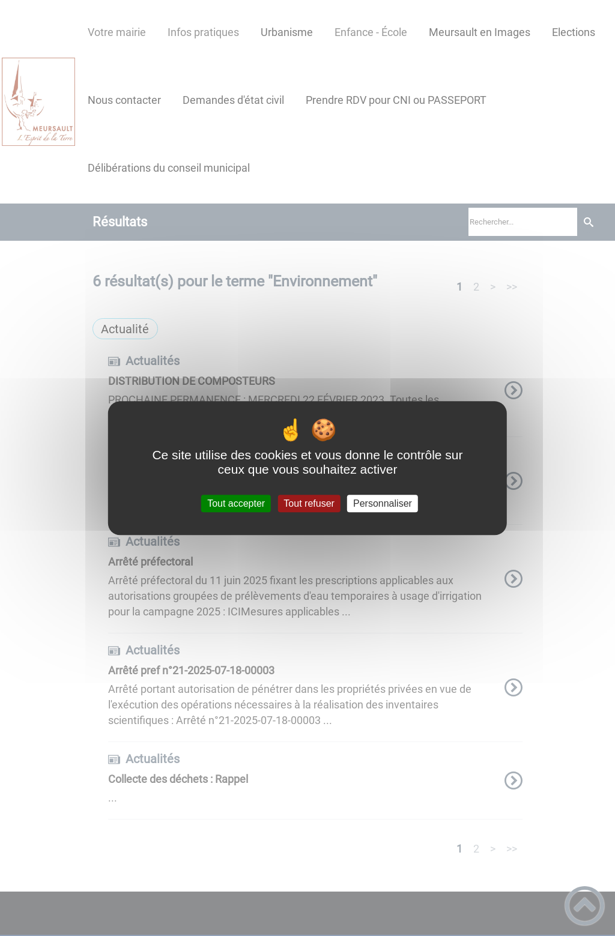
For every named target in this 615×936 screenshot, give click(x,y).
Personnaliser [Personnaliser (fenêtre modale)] (382, 503)
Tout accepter (236, 503)
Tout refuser (308, 503)
